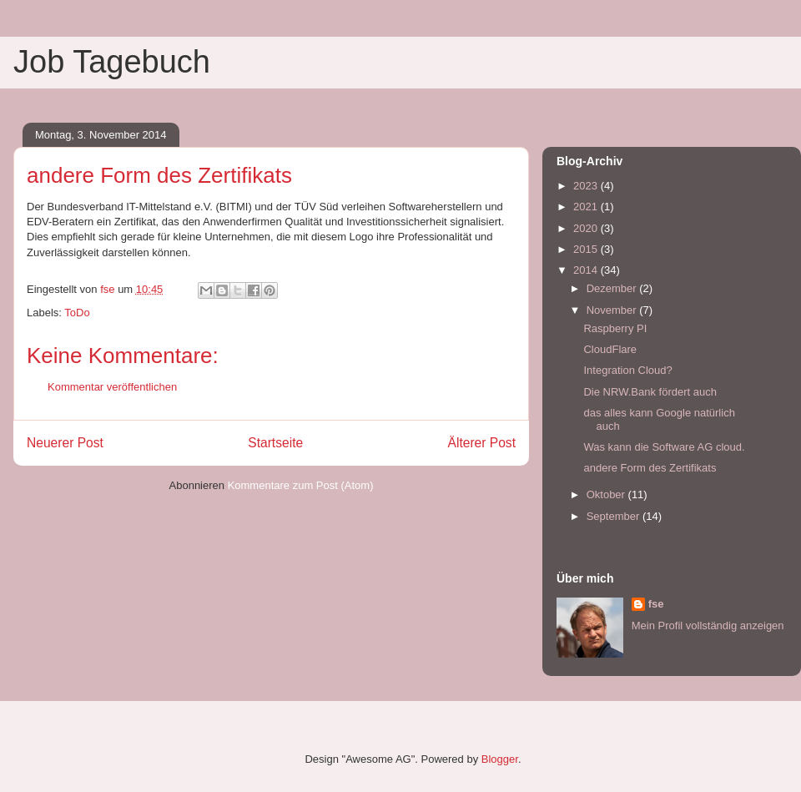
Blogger (499, 759)
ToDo (76, 312)
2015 (587, 249)
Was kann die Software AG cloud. (663, 447)
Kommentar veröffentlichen (112, 387)
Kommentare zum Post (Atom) (301, 485)
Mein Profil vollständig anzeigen (708, 625)
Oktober (607, 494)
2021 (587, 206)
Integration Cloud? (627, 370)
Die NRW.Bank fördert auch (649, 392)
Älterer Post (482, 443)
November (613, 310)
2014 (587, 270)
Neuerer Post (65, 443)
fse (656, 604)
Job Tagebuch (111, 61)
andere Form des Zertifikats (649, 468)
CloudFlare (610, 349)
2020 (587, 228)
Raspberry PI (615, 328)
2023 (587, 185)
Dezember (613, 288)
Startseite (275, 443)
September (614, 516)
